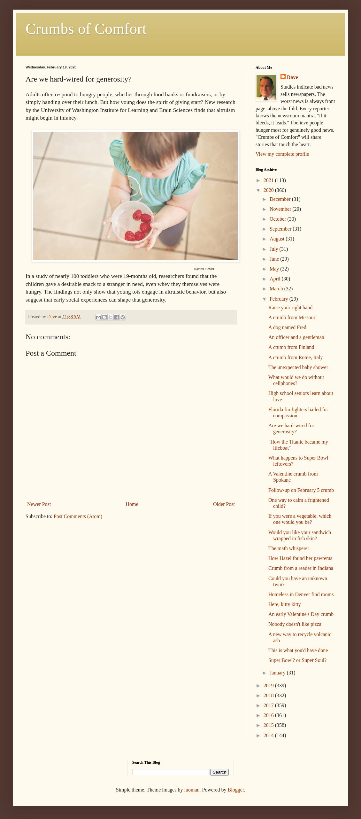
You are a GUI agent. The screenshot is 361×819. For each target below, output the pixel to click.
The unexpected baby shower (298, 367)
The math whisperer (288, 548)
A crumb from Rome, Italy (295, 357)
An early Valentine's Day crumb (301, 614)
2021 (269, 180)
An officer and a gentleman (296, 337)
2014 (269, 735)
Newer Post (39, 504)
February (279, 299)
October (279, 219)
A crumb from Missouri (292, 317)
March (277, 288)
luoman (192, 789)
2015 (269, 725)
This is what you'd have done (298, 650)
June (275, 259)
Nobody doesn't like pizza (294, 624)
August (278, 238)
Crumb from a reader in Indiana (300, 568)
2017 (269, 705)
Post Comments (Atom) (78, 516)
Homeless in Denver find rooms (301, 594)
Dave (292, 77)
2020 (269, 190)
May (275, 269)
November (281, 209)
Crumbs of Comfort (86, 28)
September (281, 229)
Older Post (224, 504)
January (278, 672)
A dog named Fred (287, 327)
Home (132, 504)
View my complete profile (282, 154)
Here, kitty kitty (284, 604)
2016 (269, 715)
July (275, 249)
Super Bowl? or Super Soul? (297, 660)
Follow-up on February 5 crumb (301, 490)
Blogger (236, 789)
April (276, 278)
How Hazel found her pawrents (300, 558)
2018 (269, 695)
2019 (269, 685)
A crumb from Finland (291, 347)
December (281, 199)
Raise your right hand (290, 307)
